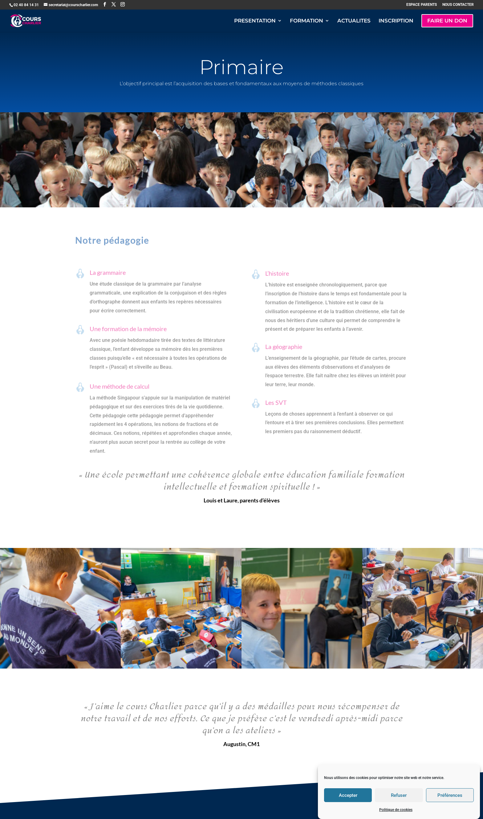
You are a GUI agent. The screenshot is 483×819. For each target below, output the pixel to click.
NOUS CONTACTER (458, 5)
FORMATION (306, 21)
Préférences (449, 805)
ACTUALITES (354, 21)
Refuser (399, 805)
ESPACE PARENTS (421, 5)
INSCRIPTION (396, 21)
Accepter (348, 805)
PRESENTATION (255, 21)
